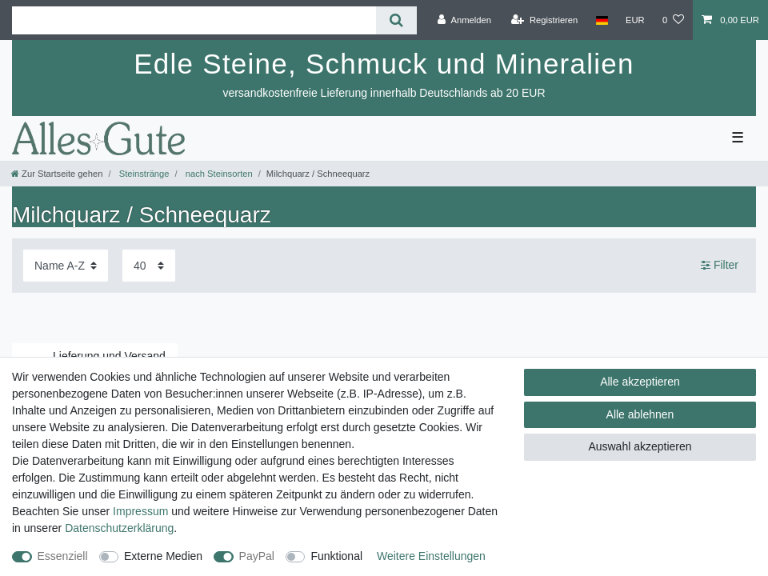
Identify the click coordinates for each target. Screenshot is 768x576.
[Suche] (396, 20)
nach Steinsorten (218, 173)
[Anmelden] (464, 20)
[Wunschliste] (673, 20)
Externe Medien (163, 556)
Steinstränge (143, 173)
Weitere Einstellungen (431, 556)
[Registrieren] (544, 20)
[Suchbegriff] (194, 20)
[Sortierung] (65, 265)
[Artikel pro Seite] (148, 265)
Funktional (336, 556)
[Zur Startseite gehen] (56, 173)
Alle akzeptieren (640, 381)
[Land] (601, 20)
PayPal (256, 556)
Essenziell (63, 556)
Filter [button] (719, 265)
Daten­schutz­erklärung (119, 528)
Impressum (140, 511)
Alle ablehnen (640, 414)
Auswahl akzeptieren (639, 446)
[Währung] (635, 20)
